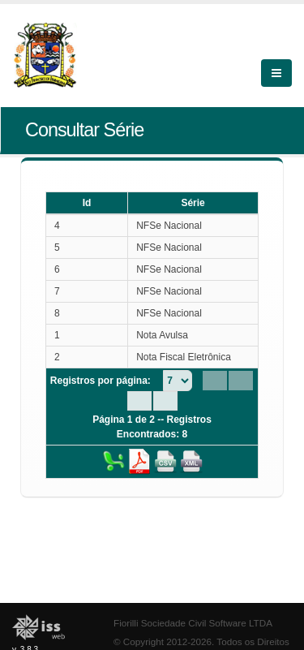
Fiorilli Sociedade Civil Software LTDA (192, 623)
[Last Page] (165, 401)
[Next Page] (139, 401)
